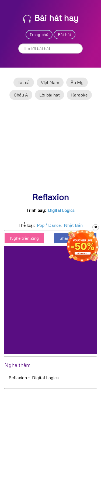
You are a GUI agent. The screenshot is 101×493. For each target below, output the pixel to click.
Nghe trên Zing (24, 238)
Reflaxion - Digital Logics (34, 377)
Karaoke (79, 95)
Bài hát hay (51, 17)
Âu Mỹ (77, 82)
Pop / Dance (49, 225)
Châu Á (21, 95)
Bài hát (64, 34)
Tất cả (24, 82)
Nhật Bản (73, 225)
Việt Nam (50, 82)
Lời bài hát (49, 95)
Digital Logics (61, 210)
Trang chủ (39, 34)
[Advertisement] (50, 148)
